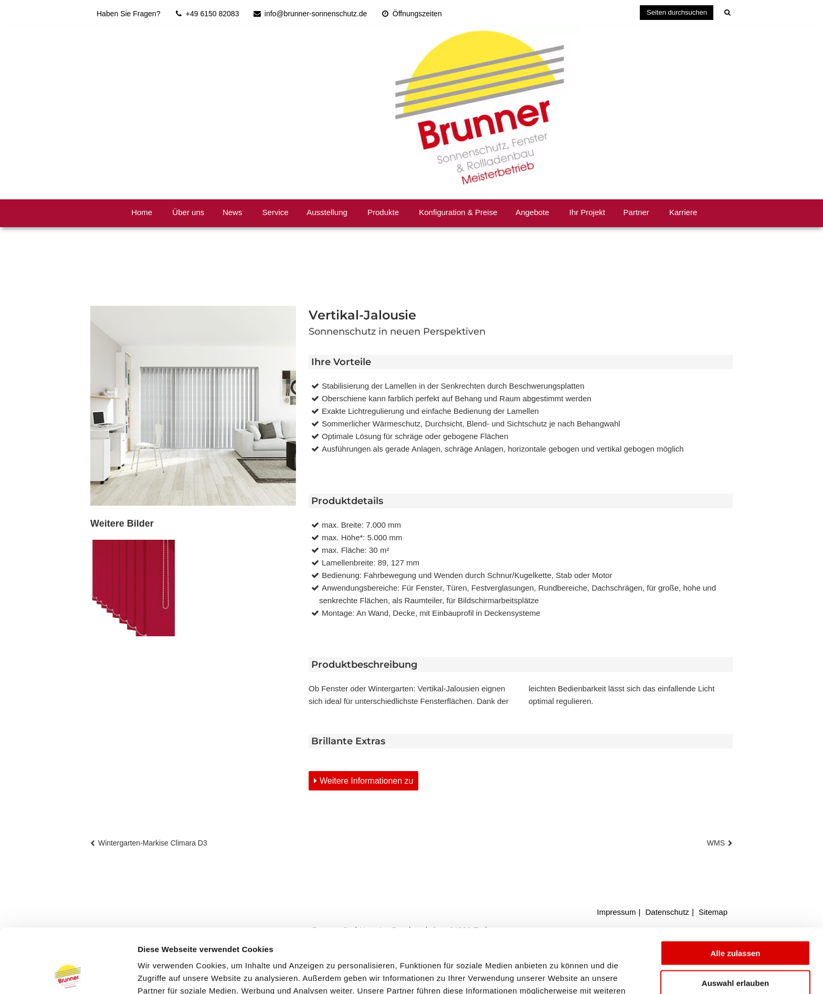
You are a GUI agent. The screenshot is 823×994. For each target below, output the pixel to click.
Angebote (532, 212)
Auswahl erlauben (735, 918)
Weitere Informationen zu (366, 780)
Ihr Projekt (587, 212)
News (232, 212)
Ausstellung (327, 212)
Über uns (188, 212)
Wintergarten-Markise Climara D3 (152, 843)
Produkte (383, 212)
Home (141, 212)
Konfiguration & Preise (458, 212)
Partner (636, 212)
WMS (716, 843)
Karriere (683, 212)
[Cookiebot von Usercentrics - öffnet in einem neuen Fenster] (68, 973)
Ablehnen (735, 948)
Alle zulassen (735, 888)
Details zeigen (558, 973)
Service (275, 212)
